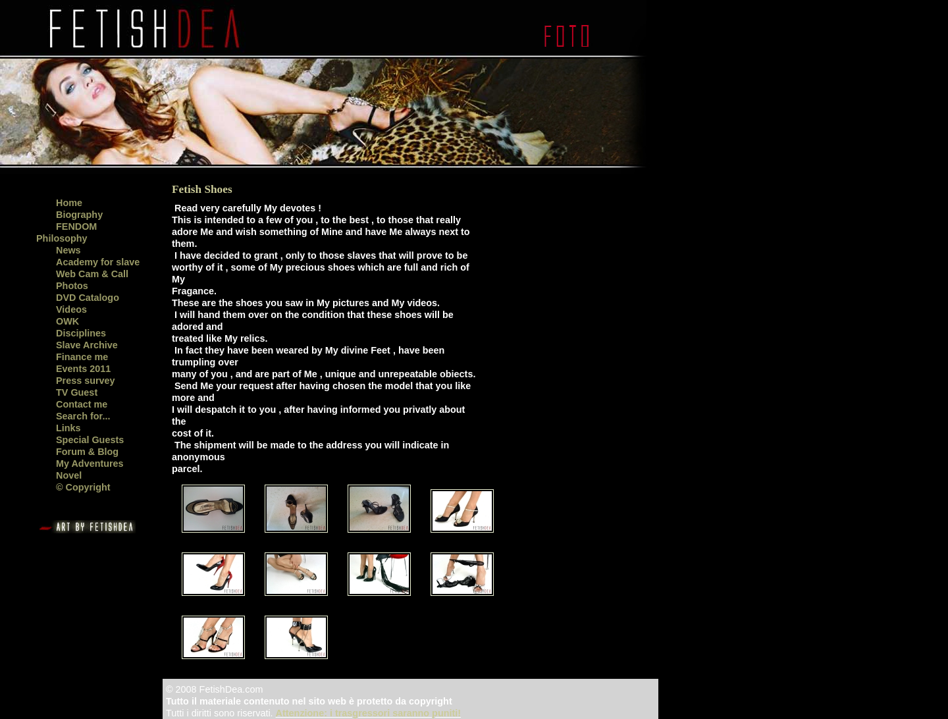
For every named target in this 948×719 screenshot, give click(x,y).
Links (68, 428)
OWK (67, 321)
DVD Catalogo (87, 297)
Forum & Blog (87, 451)
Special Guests (90, 440)
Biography (79, 214)
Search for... (83, 416)
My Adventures (90, 463)
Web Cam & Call (92, 274)
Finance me (82, 357)
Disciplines (81, 333)
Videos (71, 309)
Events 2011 (83, 368)
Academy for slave (98, 262)
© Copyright (83, 487)
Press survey (85, 380)
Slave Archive (87, 345)
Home (69, 203)
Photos (72, 285)
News (68, 250)
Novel (69, 475)
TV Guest (76, 392)
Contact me (81, 404)
